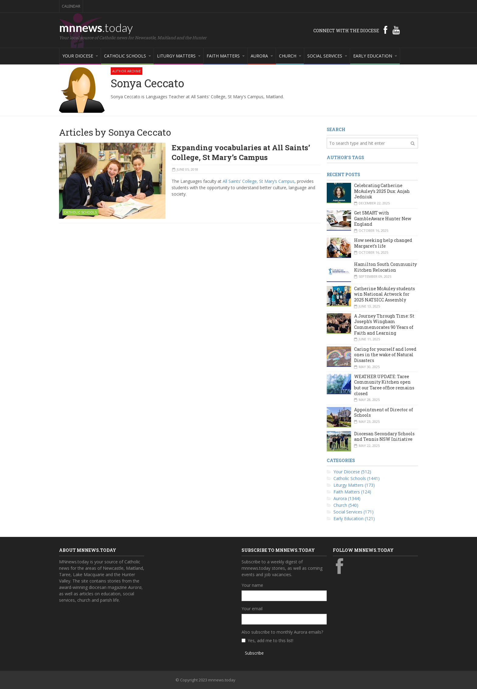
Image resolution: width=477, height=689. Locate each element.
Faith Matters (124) (352, 492)
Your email (252, 608)
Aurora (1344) (346, 498)
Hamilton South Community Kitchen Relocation (385, 267)
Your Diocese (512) (352, 472)
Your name (252, 585)
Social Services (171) (353, 512)
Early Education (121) (354, 518)
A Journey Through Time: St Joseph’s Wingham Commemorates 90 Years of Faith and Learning (384, 324)
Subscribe (254, 653)
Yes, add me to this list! (270, 640)
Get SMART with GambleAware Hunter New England (382, 218)
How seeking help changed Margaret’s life (383, 243)
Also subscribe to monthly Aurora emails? (282, 632)
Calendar (71, 6)
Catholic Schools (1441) (356, 478)
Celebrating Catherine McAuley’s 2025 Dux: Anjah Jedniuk (382, 191)
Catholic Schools (80, 212)
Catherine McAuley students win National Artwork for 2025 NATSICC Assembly (384, 294)
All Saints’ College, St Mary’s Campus (258, 181)
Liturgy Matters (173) (354, 485)
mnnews (96, 27)
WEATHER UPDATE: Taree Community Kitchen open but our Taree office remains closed (384, 385)
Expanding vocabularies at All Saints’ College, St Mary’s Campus (241, 152)
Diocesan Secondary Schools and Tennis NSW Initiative (384, 436)
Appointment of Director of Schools (383, 412)
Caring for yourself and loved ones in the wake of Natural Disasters (385, 354)
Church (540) (345, 505)
